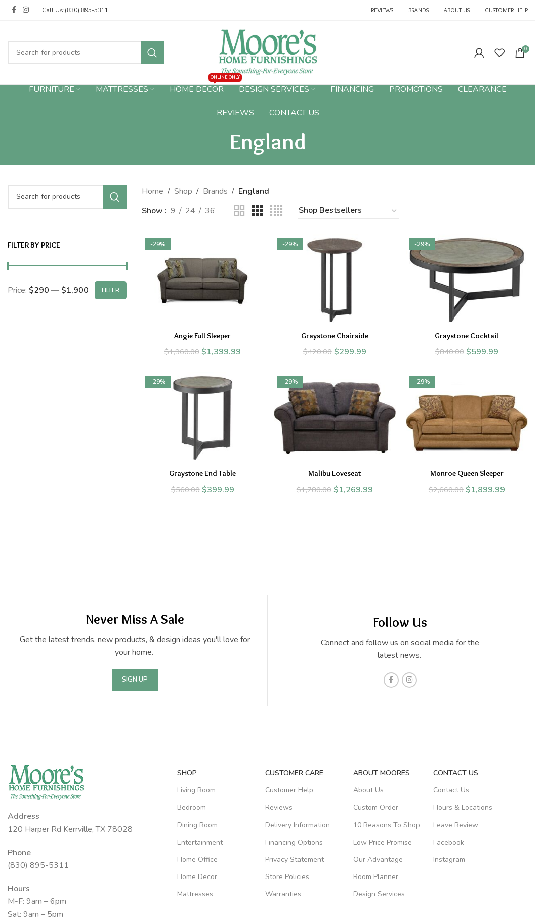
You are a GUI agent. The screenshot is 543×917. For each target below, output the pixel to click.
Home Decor (197, 877)
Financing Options (294, 842)
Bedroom (191, 807)
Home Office (197, 859)
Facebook (448, 842)
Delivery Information (297, 825)
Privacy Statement (294, 859)
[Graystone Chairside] (334, 279)
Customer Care (294, 773)
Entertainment (200, 842)
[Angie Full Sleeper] (201, 279)
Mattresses (195, 894)
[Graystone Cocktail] (468, 279)
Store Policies (287, 877)
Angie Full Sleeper (201, 333)
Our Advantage (378, 859)
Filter (110, 290)
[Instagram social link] (26, 10)
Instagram (449, 859)
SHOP (187, 773)
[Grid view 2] (239, 211)
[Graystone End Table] (201, 419)
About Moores (381, 773)
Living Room (196, 790)
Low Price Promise (382, 842)
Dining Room (197, 825)
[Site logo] (268, 51)
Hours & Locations (462, 807)
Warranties (283, 894)
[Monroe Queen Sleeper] (468, 419)
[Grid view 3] (257, 211)
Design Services (379, 894)
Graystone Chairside (334, 333)
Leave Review (455, 825)
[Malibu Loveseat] (334, 419)
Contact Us (455, 773)
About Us (368, 790)
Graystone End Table (200, 473)
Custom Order (375, 807)
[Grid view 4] (276, 211)
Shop (183, 191)
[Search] (86, 52)
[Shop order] (348, 211)
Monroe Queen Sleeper (468, 473)
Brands (215, 191)
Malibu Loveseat (335, 473)
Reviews (279, 807)
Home (152, 191)
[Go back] (217, 141)
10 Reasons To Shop (386, 825)
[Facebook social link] (14, 10)
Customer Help (289, 790)
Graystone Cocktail (469, 333)
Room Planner (375, 877)
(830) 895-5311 (86, 10)
